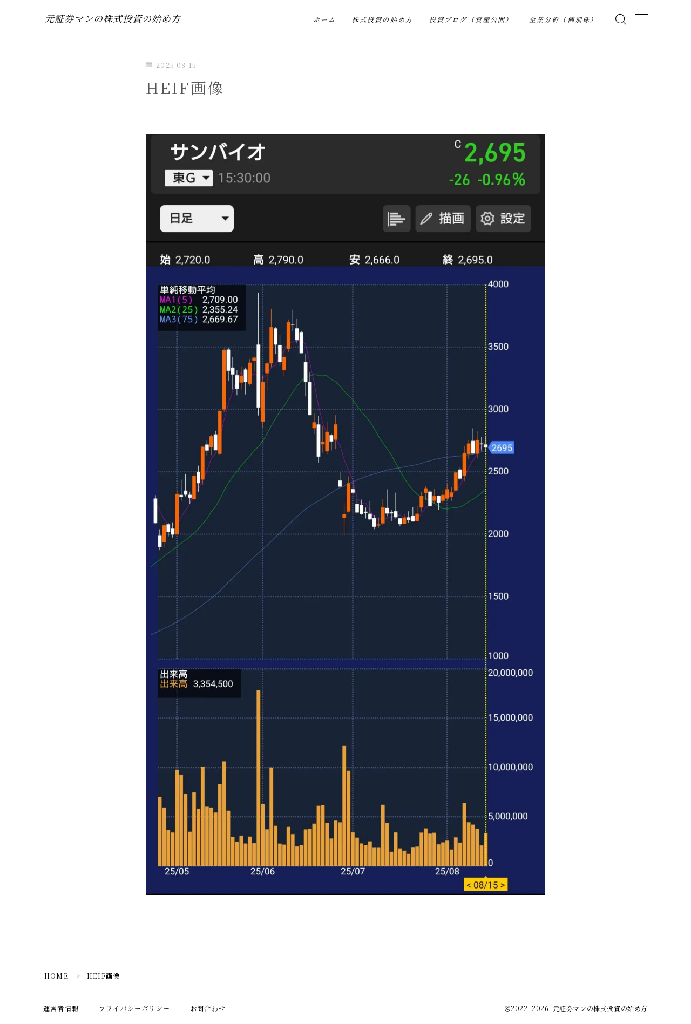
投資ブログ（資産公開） (471, 20)
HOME (56, 975)
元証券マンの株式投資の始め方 (113, 19)
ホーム (324, 20)
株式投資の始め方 (382, 20)
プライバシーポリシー (134, 1008)
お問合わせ (208, 1008)
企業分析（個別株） (563, 20)
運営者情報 (61, 1008)
